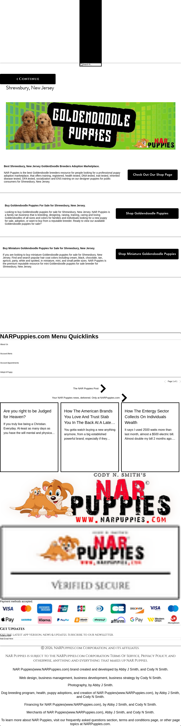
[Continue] (28, 79)
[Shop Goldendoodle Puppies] (147, 213)
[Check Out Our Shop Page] (153, 175)
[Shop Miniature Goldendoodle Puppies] (147, 254)
